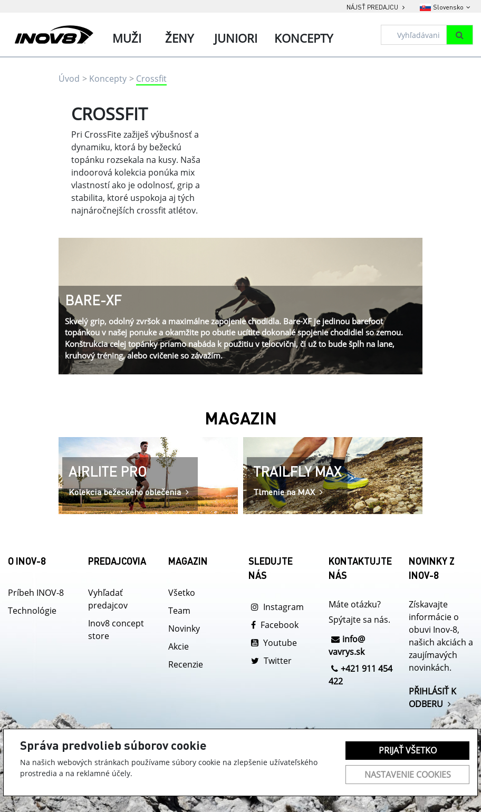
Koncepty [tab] (303, 38)
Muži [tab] (126, 38)
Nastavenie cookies (407, 774)
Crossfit (151, 78)
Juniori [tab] (235, 38)
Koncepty (108, 78)
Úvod (69, 78)
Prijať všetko (408, 750)
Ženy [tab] (179, 38)
